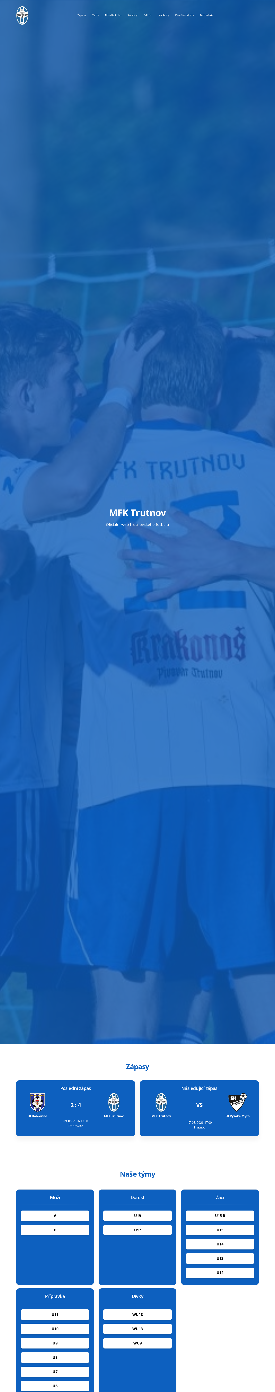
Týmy (95, 15)
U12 (220, 1272)
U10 (55, 1328)
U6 (55, 1385)
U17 (137, 1229)
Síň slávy (132, 15)
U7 (55, 1371)
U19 (137, 1215)
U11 (55, 1314)
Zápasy (81, 15)
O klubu (148, 15)
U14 (220, 1244)
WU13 (137, 1328)
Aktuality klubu (113, 15)
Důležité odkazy (184, 15)
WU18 (137, 1314)
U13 (220, 1258)
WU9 (137, 1343)
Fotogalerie (206, 15)
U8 (55, 1357)
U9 (55, 1343)
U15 (220, 1229)
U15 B (220, 1215)
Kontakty (164, 15)
